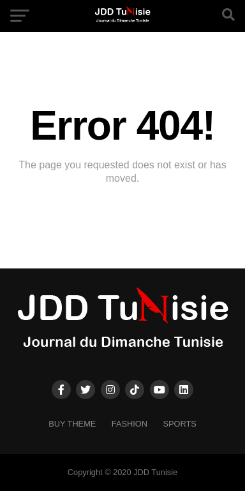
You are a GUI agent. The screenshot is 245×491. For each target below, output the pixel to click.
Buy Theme (72, 424)
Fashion (129, 424)
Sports (179, 424)
